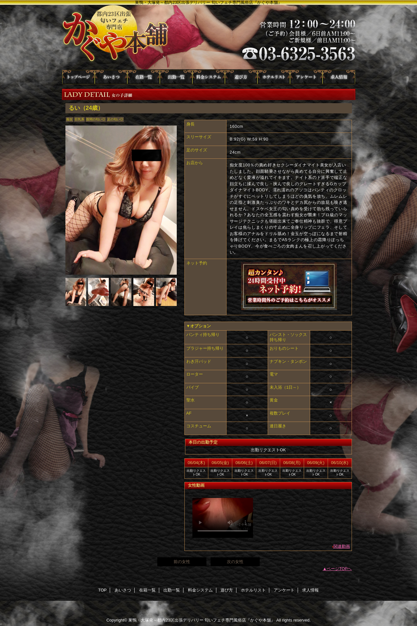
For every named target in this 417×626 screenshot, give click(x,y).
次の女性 (235, 561)
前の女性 (182, 561)
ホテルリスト (273, 77)
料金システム (208, 77)
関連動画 (341, 546)
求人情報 (339, 77)
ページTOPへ (339, 568)
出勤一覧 (176, 77)
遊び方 (241, 77)
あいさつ (111, 77)
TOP (78, 77)
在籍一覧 (143, 77)
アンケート (306, 77)
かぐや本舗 (208, 37)
